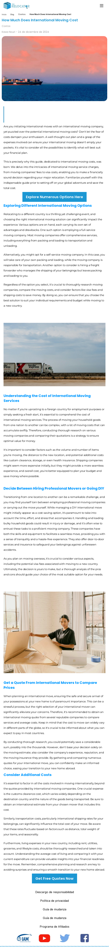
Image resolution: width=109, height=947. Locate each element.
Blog (12, 14)
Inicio (4, 14)
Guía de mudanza (54, 909)
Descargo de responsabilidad (54, 892)
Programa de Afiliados (54, 926)
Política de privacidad (54, 900)
